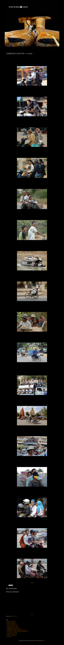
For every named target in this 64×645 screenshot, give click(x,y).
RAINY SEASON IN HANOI (12, 626)
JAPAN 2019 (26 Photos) (12, 625)
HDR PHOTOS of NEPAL (12, 632)
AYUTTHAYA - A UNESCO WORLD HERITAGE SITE (17, 631)
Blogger (43, 640)
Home (32, 614)
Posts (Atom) (14, 616)
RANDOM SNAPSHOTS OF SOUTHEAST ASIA (17, 630)
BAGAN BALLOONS (11, 622)
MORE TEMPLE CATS (11, 623)
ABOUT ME (9, 636)
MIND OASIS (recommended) (13, 627)
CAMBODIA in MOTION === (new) (14, 628)
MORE (32, 582)
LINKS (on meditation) (11, 635)
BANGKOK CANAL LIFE (12, 634)
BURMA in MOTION (11, 621)
